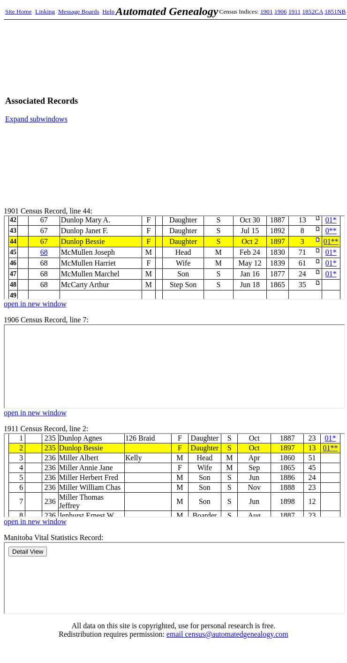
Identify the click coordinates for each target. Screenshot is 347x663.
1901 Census (174, 257)
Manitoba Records (174, 578)
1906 (280, 11)
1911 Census (174, 475)
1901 (266, 11)
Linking (45, 11)
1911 (294, 11)
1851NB (335, 11)
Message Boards (78, 11)
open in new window (35, 304)
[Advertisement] (253, 109)
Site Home (18, 11)
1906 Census (174, 366)
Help (108, 11)
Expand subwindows (36, 119)
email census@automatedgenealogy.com (227, 634)
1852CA (312, 11)
